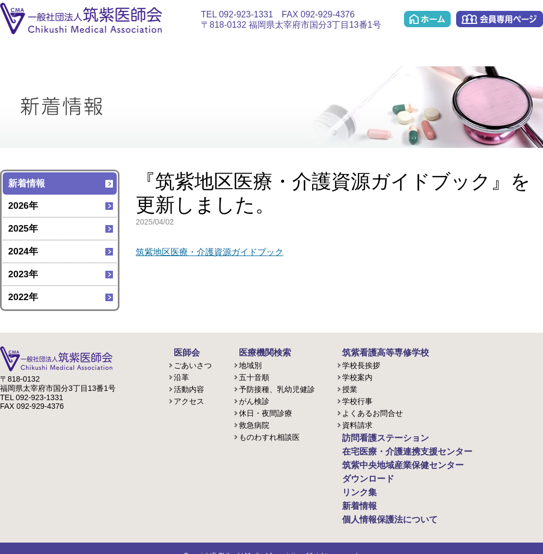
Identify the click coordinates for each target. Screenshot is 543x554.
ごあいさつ (193, 363)
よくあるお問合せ (372, 411)
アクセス (189, 399)
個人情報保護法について (378, 507)
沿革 (181, 375)
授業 (349, 387)
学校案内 (357, 375)
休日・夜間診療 (265, 411)
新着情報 (26, 183)
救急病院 (254, 423)
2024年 (23, 251)
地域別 (250, 363)
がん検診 (254, 399)
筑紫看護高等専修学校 (375, 351)
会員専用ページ (499, 19)
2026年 (23, 206)
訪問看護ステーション (193, 49)
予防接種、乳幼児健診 (277, 387)
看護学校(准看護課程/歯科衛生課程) (136, 49)
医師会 (24, 49)
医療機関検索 (80, 49)
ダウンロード (463, 49)
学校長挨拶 (361, 363)
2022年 (23, 297)
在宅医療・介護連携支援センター (263, 49)
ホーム (427, 19)
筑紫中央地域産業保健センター (394, 49)
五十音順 (254, 375)
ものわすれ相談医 (269, 435)
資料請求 (357, 423)
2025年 (23, 228)
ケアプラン (329, 49)
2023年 (23, 274)
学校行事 (357, 399)
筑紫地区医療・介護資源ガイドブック (214, 252)
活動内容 (189, 387)
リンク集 (518, 49)
